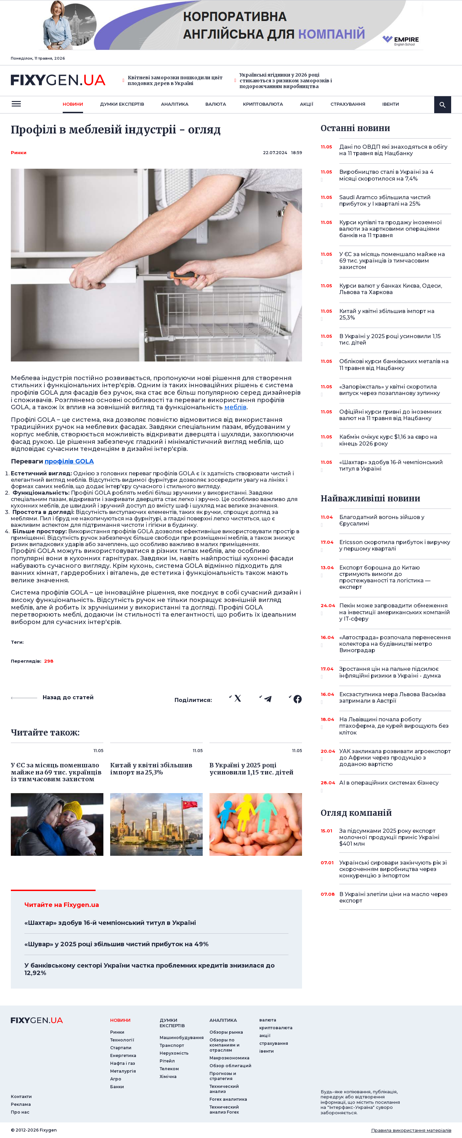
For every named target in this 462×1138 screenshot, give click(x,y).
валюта (215, 104)
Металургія (123, 1071)
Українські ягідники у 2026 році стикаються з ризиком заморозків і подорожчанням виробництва (283, 80)
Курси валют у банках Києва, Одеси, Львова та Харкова (390, 289)
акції (307, 104)
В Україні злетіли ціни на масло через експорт (393, 897)
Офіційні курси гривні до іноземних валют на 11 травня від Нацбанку (390, 415)
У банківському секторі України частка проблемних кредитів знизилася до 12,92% (149, 969)
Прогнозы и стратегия (222, 1076)
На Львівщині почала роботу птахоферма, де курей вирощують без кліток (394, 726)
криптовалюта (263, 104)
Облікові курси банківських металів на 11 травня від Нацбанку (394, 364)
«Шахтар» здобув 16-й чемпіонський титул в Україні (110, 923)
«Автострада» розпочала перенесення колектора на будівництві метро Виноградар (395, 644)
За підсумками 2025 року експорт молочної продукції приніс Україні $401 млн (389, 837)
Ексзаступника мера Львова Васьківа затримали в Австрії (392, 698)
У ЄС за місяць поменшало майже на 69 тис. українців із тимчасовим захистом (392, 260)
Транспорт (172, 1045)
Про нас (20, 1112)
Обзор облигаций (230, 1065)
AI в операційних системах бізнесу (389, 785)
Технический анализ (224, 1089)
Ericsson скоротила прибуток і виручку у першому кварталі (394, 546)
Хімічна (168, 1076)
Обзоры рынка (226, 1032)
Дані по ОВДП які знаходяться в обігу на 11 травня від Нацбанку (393, 150)
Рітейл (167, 1060)
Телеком (169, 1068)
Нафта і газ (122, 1063)
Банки (117, 1086)
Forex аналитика (228, 1099)
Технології (122, 1039)
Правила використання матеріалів (411, 1130)
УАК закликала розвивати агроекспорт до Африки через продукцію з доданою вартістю (395, 757)
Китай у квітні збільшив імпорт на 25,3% (387, 315)
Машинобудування (182, 1037)
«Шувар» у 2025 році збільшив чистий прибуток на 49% (116, 944)
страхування (347, 104)
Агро (115, 1078)
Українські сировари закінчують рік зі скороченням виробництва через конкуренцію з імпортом (393, 869)
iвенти (390, 104)
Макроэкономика (229, 1057)
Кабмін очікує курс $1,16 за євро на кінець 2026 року (388, 441)
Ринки (18, 152)
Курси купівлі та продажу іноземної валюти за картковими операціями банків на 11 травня (390, 229)
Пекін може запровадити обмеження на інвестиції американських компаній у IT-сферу (394, 612)
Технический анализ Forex (224, 1109)
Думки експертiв (122, 104)
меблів (235, 407)
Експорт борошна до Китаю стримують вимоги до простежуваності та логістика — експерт (386, 577)
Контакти (21, 1096)
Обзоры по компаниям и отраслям (224, 1045)
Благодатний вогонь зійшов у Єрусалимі (386, 521)
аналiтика (223, 1020)
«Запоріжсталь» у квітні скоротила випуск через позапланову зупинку (389, 390)
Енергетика (123, 1055)
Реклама (21, 1104)
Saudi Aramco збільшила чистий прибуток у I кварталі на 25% (386, 201)
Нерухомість (174, 1053)
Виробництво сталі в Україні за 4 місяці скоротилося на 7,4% (386, 176)
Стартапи (121, 1047)
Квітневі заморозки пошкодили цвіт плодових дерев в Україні (173, 80)
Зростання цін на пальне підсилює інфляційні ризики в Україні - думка (390, 673)
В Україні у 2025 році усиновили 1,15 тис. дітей (390, 340)
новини (73, 104)
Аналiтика (174, 104)
